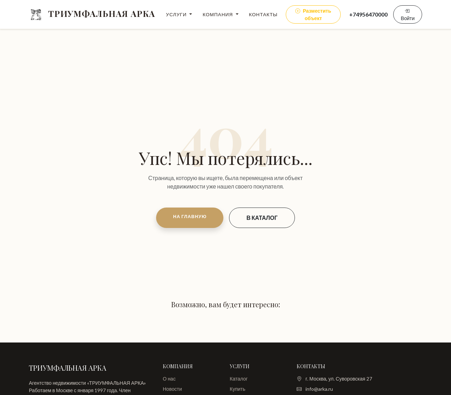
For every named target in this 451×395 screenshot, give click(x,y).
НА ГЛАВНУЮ (189, 216)
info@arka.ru (319, 389)
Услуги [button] (177, 14)
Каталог (239, 379)
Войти (408, 14)
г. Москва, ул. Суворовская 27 (338, 379)
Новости (172, 389)
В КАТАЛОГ (261, 217)
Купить (237, 389)
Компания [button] (218, 14)
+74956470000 (368, 14)
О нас (169, 379)
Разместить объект (313, 14)
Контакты (263, 14)
